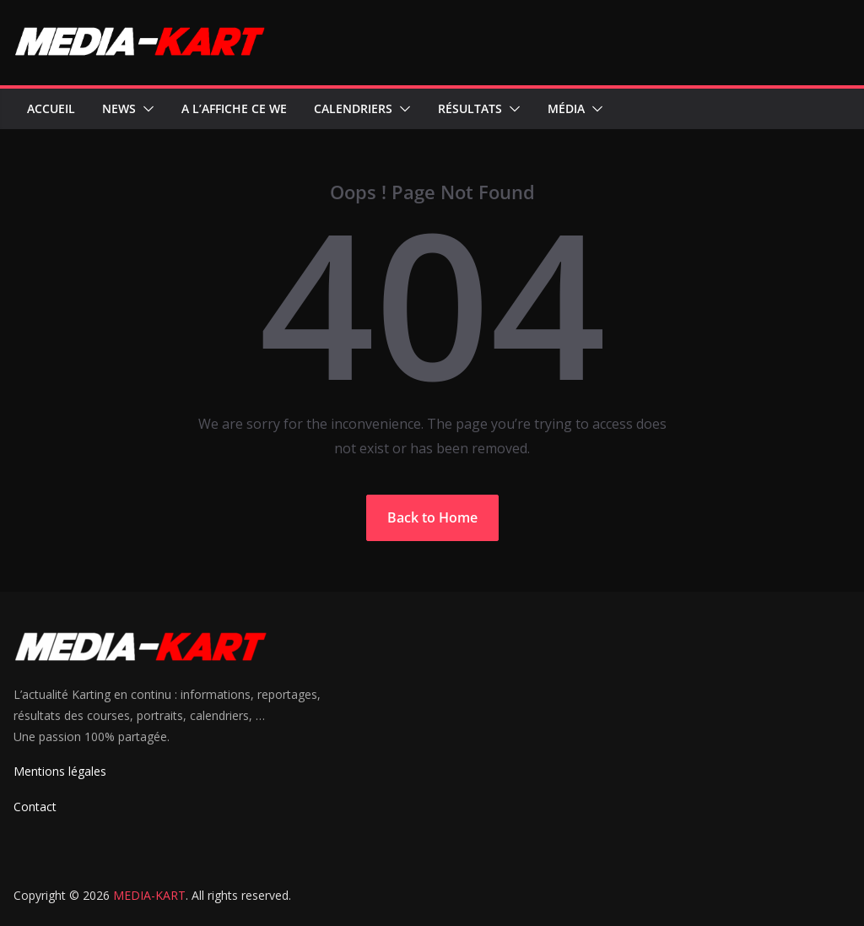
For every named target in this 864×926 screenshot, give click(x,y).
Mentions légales (60, 771)
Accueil (51, 108)
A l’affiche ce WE (234, 108)
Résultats (470, 108)
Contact (35, 807)
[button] (145, 109)
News (119, 108)
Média (566, 108)
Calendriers (353, 108)
